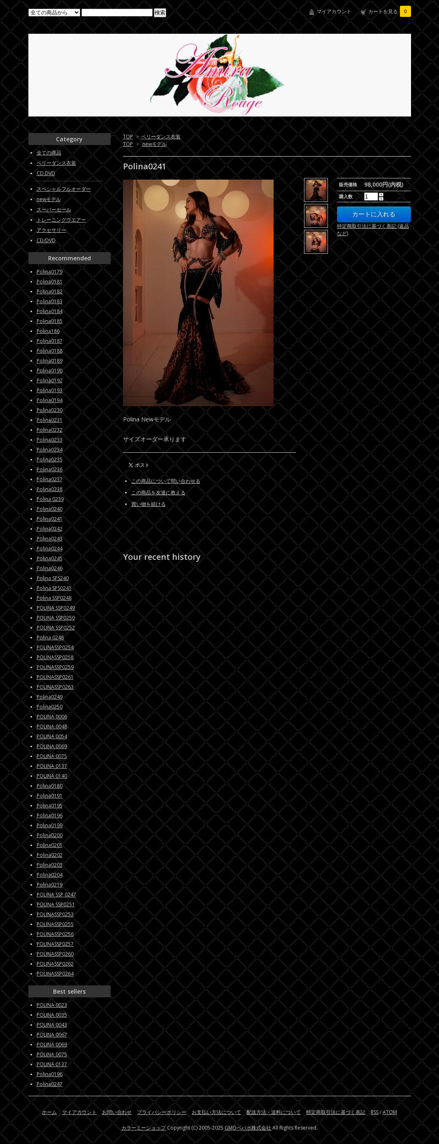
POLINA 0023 (52, 1004)
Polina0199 (50, 825)
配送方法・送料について (273, 1112)
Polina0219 (50, 884)
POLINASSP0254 (55, 647)
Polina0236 (50, 469)
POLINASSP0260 (55, 953)
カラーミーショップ (143, 1127)
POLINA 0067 (52, 1034)
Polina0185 (50, 321)
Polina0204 (50, 874)
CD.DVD (46, 173)
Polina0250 (50, 706)
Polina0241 (50, 518)
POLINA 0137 (52, 766)
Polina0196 (50, 815)
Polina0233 (50, 439)
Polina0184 (50, 311)
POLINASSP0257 (55, 943)
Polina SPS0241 (54, 588)
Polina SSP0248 (54, 597)
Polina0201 (50, 845)
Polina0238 (50, 489)
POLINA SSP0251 (56, 904)
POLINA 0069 (52, 746)
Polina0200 (50, 835)
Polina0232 (50, 429)
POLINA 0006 (52, 716)
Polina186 (48, 331)
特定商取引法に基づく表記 (335, 1112)
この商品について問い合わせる (165, 480)
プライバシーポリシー (161, 1112)
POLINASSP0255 (55, 924)
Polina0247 (50, 1084)
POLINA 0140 (52, 775)
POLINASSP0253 (55, 914)
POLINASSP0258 (55, 657)
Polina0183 (50, 301)
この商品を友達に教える (158, 492)
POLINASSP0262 (55, 963)
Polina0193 (50, 390)
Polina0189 (50, 360)
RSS (375, 1112)
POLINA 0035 (52, 1014)
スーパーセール (54, 209)
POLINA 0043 (52, 1024)
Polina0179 (50, 271)
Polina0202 (50, 855)
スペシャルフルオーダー (64, 188)
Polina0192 (50, 380)
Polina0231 (50, 419)
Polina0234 (50, 449)
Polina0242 (50, 528)
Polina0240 (50, 508)
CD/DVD (46, 240)
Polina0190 (50, 370)
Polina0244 (50, 548)
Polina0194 (50, 400)
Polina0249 (50, 696)
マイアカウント (334, 11)
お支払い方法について (216, 1112)
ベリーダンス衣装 (161, 136)
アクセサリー (51, 230)
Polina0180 (50, 785)
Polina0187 (50, 340)
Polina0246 (50, 568)
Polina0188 (50, 350)
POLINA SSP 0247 (56, 894)
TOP (128, 136)
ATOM (390, 1112)
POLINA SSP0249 (56, 607)
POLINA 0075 (52, 756)
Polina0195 (50, 805)
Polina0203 (50, 864)
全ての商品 (49, 152)
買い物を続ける (148, 504)
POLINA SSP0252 (56, 627)
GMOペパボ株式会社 (248, 1127)
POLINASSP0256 (55, 934)
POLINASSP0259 (55, 667)
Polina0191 (50, 795)
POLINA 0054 (52, 736)
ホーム (49, 1112)
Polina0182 (50, 291)
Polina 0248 (50, 637)
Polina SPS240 (53, 578)
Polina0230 (50, 410)
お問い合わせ (117, 1112)
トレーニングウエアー (61, 219)
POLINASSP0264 (55, 973)
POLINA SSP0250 (56, 617)
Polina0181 (50, 281)
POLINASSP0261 (55, 677)
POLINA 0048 (52, 726)
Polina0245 (50, 558)
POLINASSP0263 (55, 686)
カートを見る (389, 11)
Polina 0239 (50, 499)
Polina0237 (50, 479)
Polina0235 (50, 459)
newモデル (154, 143)
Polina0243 (50, 538)
